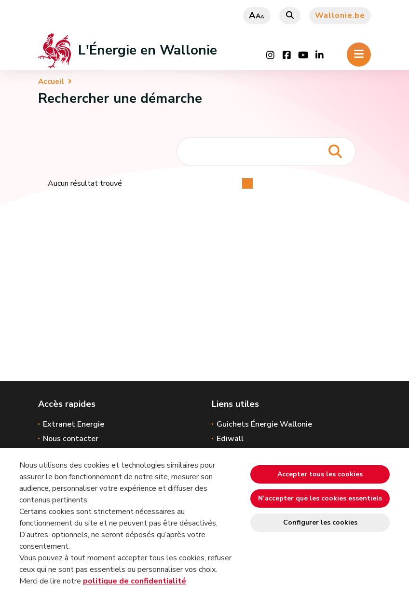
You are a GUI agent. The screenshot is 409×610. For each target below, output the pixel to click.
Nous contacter (70, 439)
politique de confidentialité (134, 581)
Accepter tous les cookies (320, 474)
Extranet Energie (73, 424)
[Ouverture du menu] (359, 54)
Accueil (51, 81)
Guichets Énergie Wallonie (264, 424)
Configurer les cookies (320, 522)
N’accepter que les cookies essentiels (320, 498)
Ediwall (230, 439)
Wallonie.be (340, 15)
